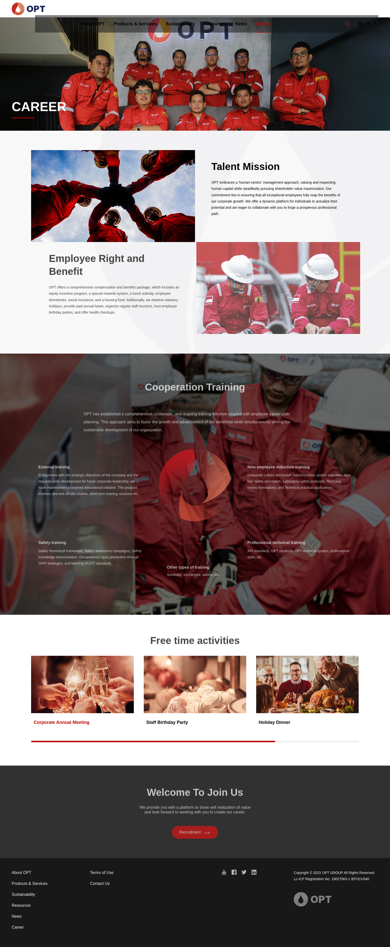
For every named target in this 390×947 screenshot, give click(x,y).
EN (368, 8)
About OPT (106, 8)
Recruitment (195, 834)
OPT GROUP (332, 873)
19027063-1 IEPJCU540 (350, 879)
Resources (228, 8)
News (254, 8)
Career (276, 11)
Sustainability (193, 8)
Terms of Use (101, 872)
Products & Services (148, 8)
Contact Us (100, 883)
